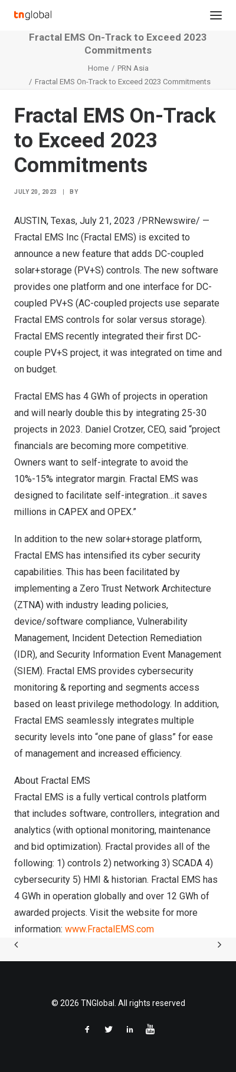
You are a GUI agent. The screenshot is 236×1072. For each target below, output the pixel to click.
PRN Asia (133, 68)
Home (98, 68)
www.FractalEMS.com (109, 929)
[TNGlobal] (32, 15)
